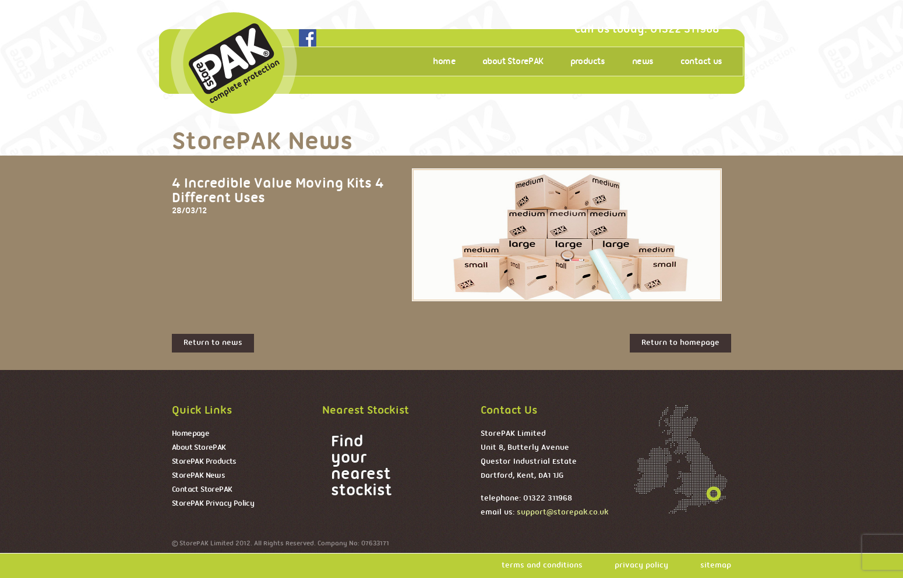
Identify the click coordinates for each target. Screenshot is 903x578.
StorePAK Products (204, 461)
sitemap (715, 565)
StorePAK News (198, 475)
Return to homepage (680, 343)
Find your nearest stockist (361, 466)
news (643, 61)
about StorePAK (513, 61)
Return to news (213, 343)
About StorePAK (199, 447)
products (587, 61)
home (444, 61)
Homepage (190, 433)
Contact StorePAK (202, 489)
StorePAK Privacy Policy (213, 503)
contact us (701, 61)
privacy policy (641, 565)
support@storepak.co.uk (562, 512)
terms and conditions (542, 565)
